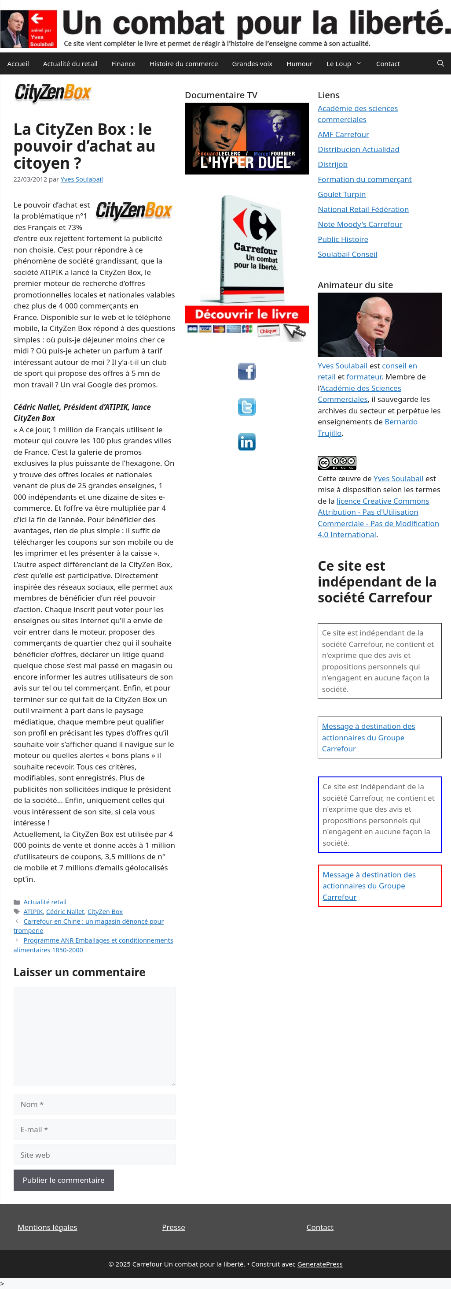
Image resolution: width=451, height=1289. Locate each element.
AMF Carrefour (343, 134)
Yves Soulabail (398, 478)
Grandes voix (252, 63)
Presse (173, 1227)
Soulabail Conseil (347, 254)
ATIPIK (33, 911)
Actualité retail (45, 902)
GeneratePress (320, 1263)
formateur (364, 376)
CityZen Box (105, 911)
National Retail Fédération (363, 209)
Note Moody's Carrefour (360, 224)
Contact (388, 63)
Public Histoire (343, 239)
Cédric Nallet (65, 911)
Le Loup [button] (347, 63)
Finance (124, 63)
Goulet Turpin (342, 194)
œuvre (349, 478)
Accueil (18, 63)
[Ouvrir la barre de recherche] (440, 63)
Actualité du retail (70, 63)
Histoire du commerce (184, 63)
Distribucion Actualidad (359, 149)
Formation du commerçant (365, 179)
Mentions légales (47, 1227)
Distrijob (333, 164)
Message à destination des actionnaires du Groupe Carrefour (368, 737)
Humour (299, 63)
